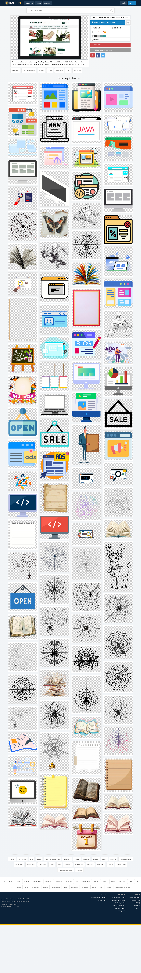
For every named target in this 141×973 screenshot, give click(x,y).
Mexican (122, 881)
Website (77, 859)
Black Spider (79, 864)
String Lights (86, 881)
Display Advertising (29, 70)
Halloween (67, 859)
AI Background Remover (103, 50)
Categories (121, 911)
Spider (39, 859)
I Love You (69, 881)
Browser (95, 859)
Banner (113, 881)
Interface (86, 859)
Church (94, 887)
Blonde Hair (37, 881)
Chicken (45, 887)
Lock (130, 881)
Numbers (48, 881)
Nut (77, 881)
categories (29, 3)
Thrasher (85, 887)
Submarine (58, 881)
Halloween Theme (125, 859)
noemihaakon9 (99, 32)
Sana (68, 70)
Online (104, 859)
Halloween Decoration (66, 870)
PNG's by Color (120, 903)
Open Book (42, 864)
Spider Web (19, 864)
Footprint (26, 881)
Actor (18, 881)
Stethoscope (56, 887)
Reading (79, 870)
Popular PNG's (120, 908)
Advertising (15, 70)
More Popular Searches (122, 887)
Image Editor (102, 900)
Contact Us (136, 905)
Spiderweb (68, 864)
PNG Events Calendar (118, 900)
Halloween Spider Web (52, 859)
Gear (11, 881)
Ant (12, 887)
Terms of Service (134, 897)
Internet (41, 70)
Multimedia (59, 70)
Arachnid (113, 859)
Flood (109, 887)
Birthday (104, 881)
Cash (3, 881)
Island (19, 887)
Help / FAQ (136, 903)
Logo (137, 881)
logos (39, 3)
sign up (131, 3)
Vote (65, 887)
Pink (101, 887)
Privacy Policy (135, 900)
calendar (47, 3)
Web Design (22, 859)
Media (50, 70)
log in (124, 3)
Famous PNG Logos (118, 897)
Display (110, 864)
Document (35, 887)
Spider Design (121, 864)
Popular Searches (119, 905)
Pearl (96, 881)
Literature (90, 864)
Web (31, 859)
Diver (26, 887)
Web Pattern (31, 864)
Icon (59, 864)
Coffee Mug (74, 887)
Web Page (77, 70)
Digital (52, 864)
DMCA (138, 908)
